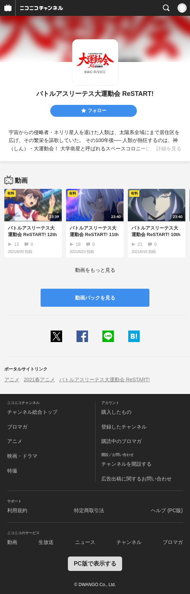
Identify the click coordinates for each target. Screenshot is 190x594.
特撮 (12, 471)
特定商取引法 (89, 510)
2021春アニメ (39, 379)
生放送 (46, 542)
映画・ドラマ (22, 456)
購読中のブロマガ (121, 441)
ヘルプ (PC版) (167, 510)
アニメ (11, 379)
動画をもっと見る (95, 270)
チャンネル (129, 542)
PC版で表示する (95, 563)
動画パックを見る (95, 298)
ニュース (85, 542)
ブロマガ (17, 427)
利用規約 (17, 510)
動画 (12, 542)
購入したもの (116, 412)
